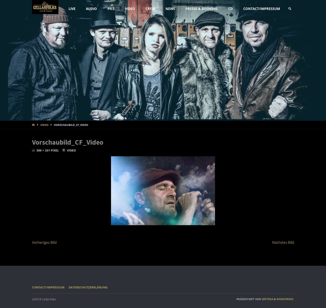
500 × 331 (44, 150)
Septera (267, 299)
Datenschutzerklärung (88, 287)
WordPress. (285, 299)
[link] (289, 9)
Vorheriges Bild (44, 242)
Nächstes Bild (283, 242)
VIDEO (44, 125)
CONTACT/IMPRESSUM (48, 287)
